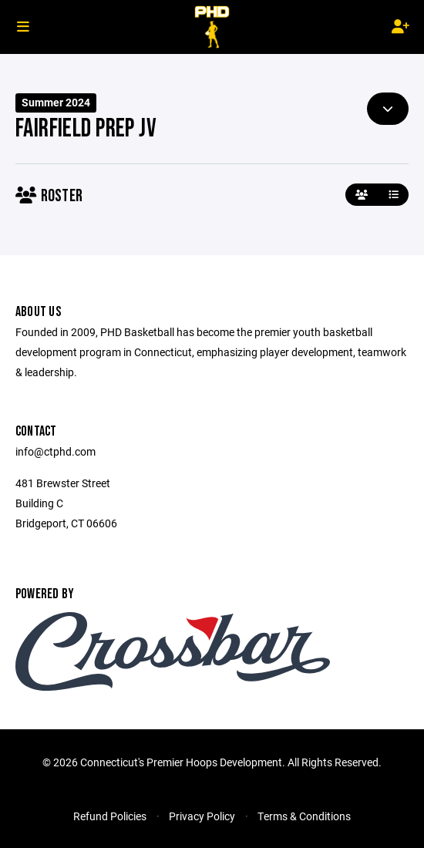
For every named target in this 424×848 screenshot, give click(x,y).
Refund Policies (109, 816)
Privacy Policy (202, 816)
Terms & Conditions (304, 816)
